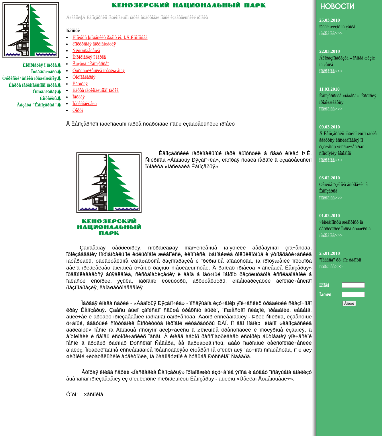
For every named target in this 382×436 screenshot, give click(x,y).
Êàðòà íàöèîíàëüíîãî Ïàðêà (96, 90)
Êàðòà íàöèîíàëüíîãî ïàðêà (33, 85)
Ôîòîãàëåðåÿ (45, 91)
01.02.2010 (329, 215)
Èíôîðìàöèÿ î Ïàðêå (89, 57)
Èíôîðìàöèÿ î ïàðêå (40, 65)
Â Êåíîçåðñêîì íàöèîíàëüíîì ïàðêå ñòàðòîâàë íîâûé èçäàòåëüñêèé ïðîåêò (145, 17)
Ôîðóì (78, 110)
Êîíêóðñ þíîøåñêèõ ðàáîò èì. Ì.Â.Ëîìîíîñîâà (110, 37)
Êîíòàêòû (48, 98)
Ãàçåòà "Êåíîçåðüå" (37, 104)
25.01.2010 (329, 253)
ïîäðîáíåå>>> (330, 33)
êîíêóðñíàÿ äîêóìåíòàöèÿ (94, 43)
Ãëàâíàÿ (73, 17)
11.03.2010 (329, 89)
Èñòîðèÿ (80, 83)
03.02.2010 (329, 177)
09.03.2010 (329, 126)
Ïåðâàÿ (79, 96)
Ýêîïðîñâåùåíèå (86, 50)
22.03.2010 (329, 51)
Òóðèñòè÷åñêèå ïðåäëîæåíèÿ (29, 78)
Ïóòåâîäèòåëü (44, 71)
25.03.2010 (329, 20)
